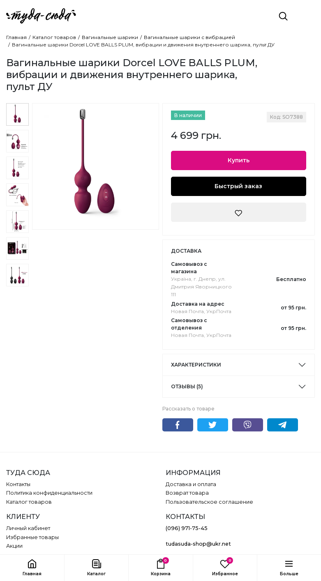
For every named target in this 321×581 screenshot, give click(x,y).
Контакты (18, 484)
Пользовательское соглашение (209, 502)
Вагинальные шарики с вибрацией (189, 37)
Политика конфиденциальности (49, 493)
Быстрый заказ (238, 186)
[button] (96, 568)
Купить (238, 160)
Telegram (282, 424)
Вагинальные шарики (110, 37)
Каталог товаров (54, 37)
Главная (16, 37)
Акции (14, 546)
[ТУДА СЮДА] (41, 16)
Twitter (212, 424)
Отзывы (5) (187, 386)
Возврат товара (187, 493)
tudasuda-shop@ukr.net (198, 544)
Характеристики (196, 365)
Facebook (177, 424)
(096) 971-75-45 (187, 528)
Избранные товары (32, 537)
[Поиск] (283, 16)
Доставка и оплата (191, 484)
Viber (247, 424)
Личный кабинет (28, 528)
